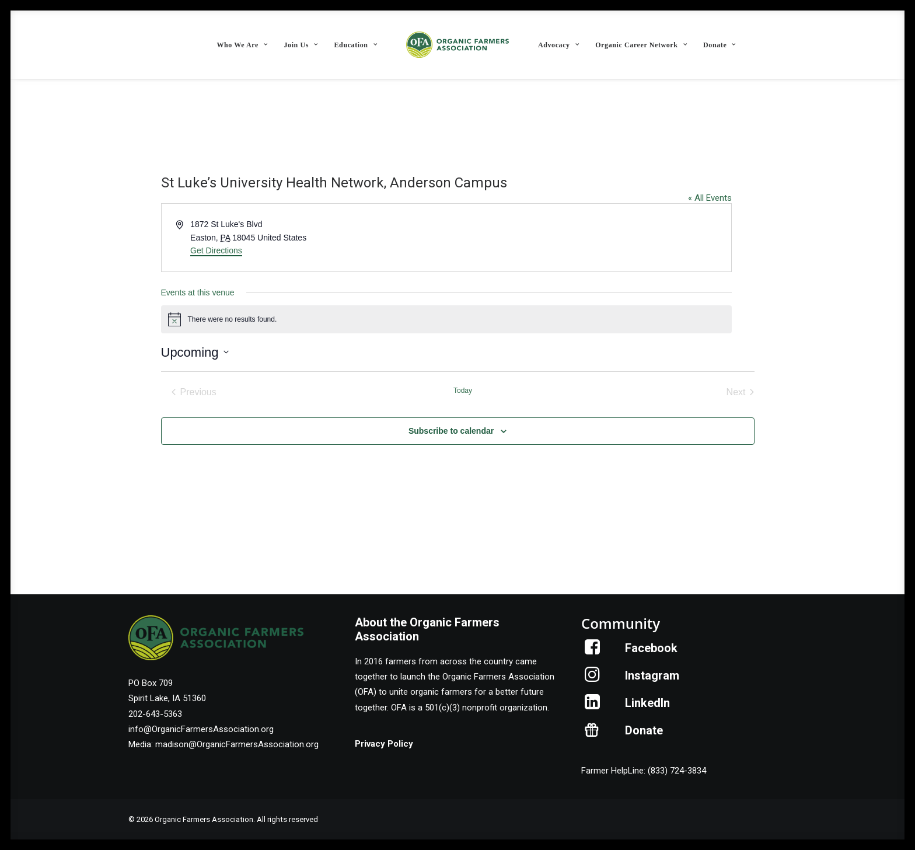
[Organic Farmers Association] (457, 45)
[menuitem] (241, 45)
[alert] (446, 319)
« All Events (710, 198)
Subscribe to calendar (451, 431)
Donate (719, 45)
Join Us (300, 45)
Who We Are (241, 45)
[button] (592, 651)
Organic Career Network (641, 45)
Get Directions (216, 250)
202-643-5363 (155, 714)
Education (356, 45)
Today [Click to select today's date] (462, 390)
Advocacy (558, 45)
